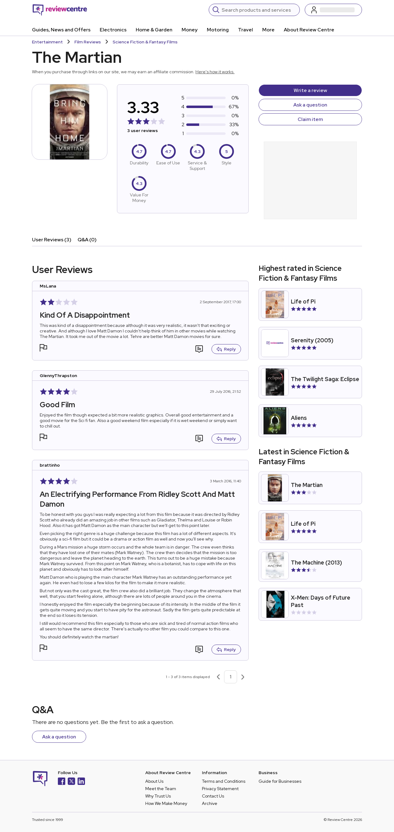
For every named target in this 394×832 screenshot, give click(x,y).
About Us (154, 781)
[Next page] (243, 677)
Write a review (310, 90)
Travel (245, 29)
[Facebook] (61, 782)
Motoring (218, 29)
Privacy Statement (220, 788)
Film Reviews (87, 42)
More (268, 29)
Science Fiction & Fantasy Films (145, 42)
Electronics (113, 29)
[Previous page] (218, 677)
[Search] (259, 10)
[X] (71, 782)
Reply (226, 349)
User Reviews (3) (51, 239)
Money (190, 29)
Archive (209, 803)
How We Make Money (166, 803)
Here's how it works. (215, 71)
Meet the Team (160, 788)
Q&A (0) (87, 239)
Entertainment (47, 42)
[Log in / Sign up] (333, 10)
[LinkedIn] (81, 782)
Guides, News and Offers (61, 29)
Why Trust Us (158, 796)
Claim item (310, 119)
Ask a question (310, 105)
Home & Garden (154, 29)
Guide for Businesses (280, 781)
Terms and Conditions (223, 781)
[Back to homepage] (60, 10)
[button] (43, 348)
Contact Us (213, 796)
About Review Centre (309, 29)
